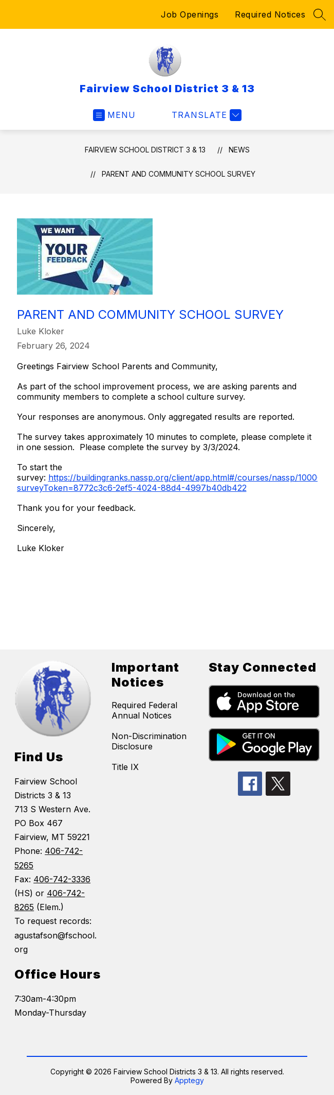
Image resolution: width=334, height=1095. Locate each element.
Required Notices (270, 14)
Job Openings (189, 14)
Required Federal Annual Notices (144, 710)
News (239, 149)
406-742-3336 (61, 879)
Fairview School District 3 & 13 (145, 149)
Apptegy (189, 1080)
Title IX (125, 767)
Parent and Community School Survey (178, 173)
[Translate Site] (205, 115)
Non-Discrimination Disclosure (149, 741)
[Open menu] (114, 115)
